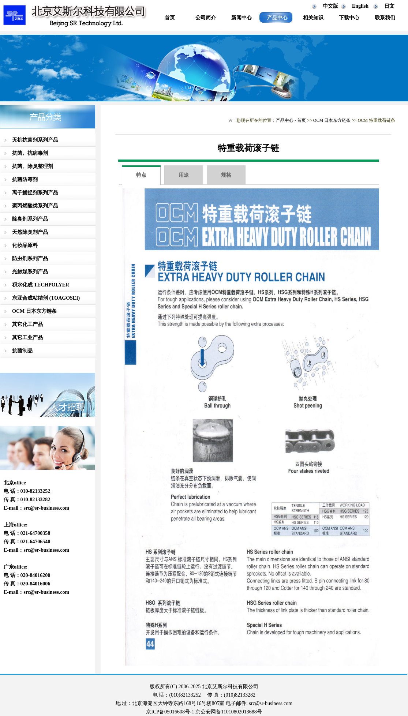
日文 (389, 6)
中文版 (330, 6)
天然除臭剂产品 (30, 232)
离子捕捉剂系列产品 (35, 192)
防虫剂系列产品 (30, 258)
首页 (170, 17)
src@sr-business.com (46, 508)
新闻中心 (241, 17)
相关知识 (313, 17)
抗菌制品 (22, 350)
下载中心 (349, 17)
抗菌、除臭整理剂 (32, 166)
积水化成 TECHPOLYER (40, 285)
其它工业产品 (27, 337)
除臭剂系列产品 (30, 219)
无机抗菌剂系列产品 (35, 140)
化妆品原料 (25, 245)
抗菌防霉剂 (25, 179)
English (360, 6)
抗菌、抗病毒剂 (30, 153)
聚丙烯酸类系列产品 (35, 206)
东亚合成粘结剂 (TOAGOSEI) (46, 298)
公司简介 (205, 17)
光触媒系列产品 (30, 271)
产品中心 (277, 17)
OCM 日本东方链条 (34, 311)
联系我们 (385, 17)
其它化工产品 (27, 324)
